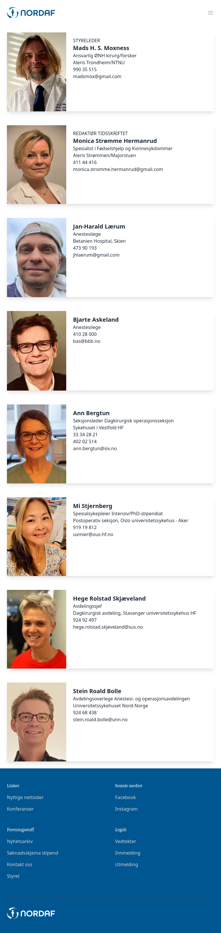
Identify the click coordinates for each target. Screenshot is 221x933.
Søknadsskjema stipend (32, 853)
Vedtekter (125, 841)
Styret (13, 876)
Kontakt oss (19, 864)
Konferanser (20, 809)
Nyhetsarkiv (20, 841)
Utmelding (126, 864)
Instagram (126, 809)
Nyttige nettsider (25, 797)
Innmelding (127, 853)
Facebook (125, 797)
